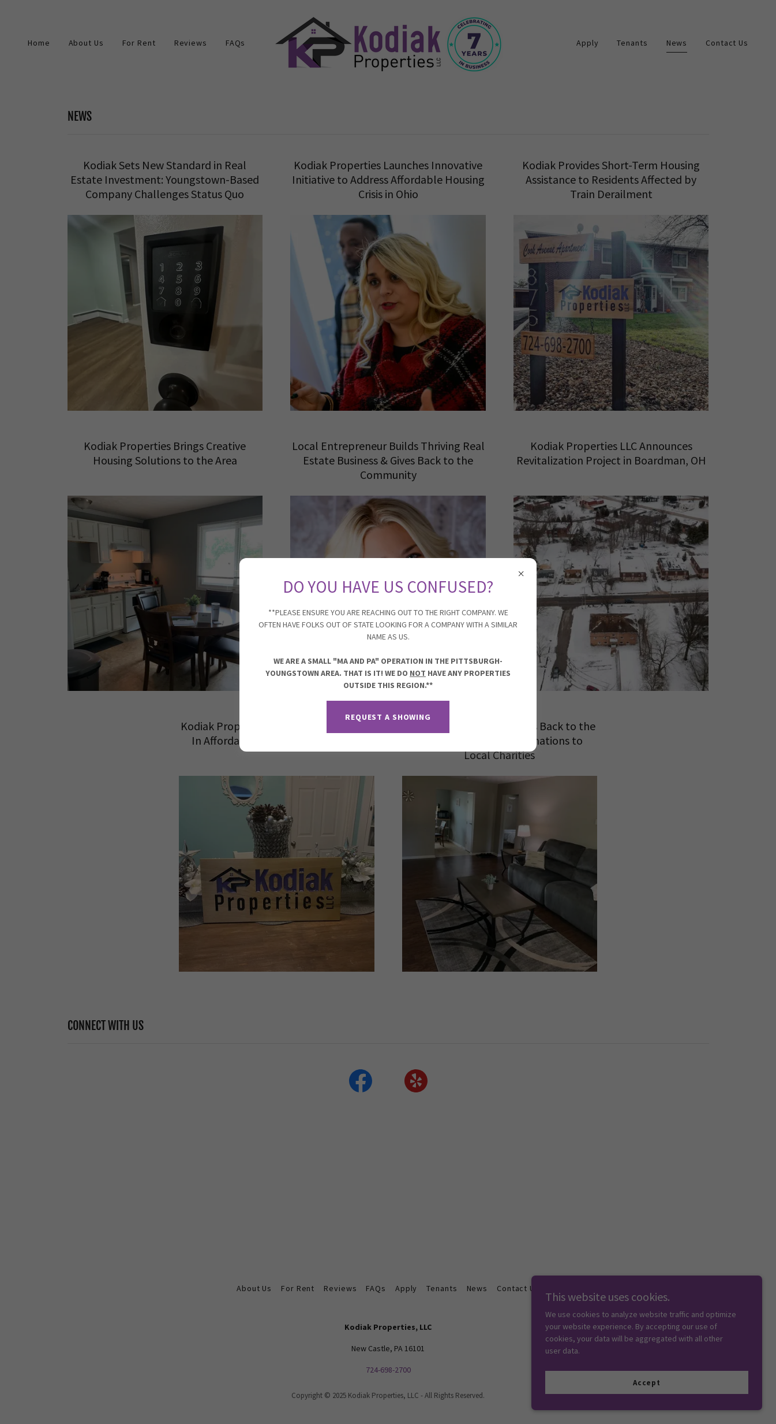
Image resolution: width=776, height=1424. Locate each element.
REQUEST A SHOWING (388, 717)
